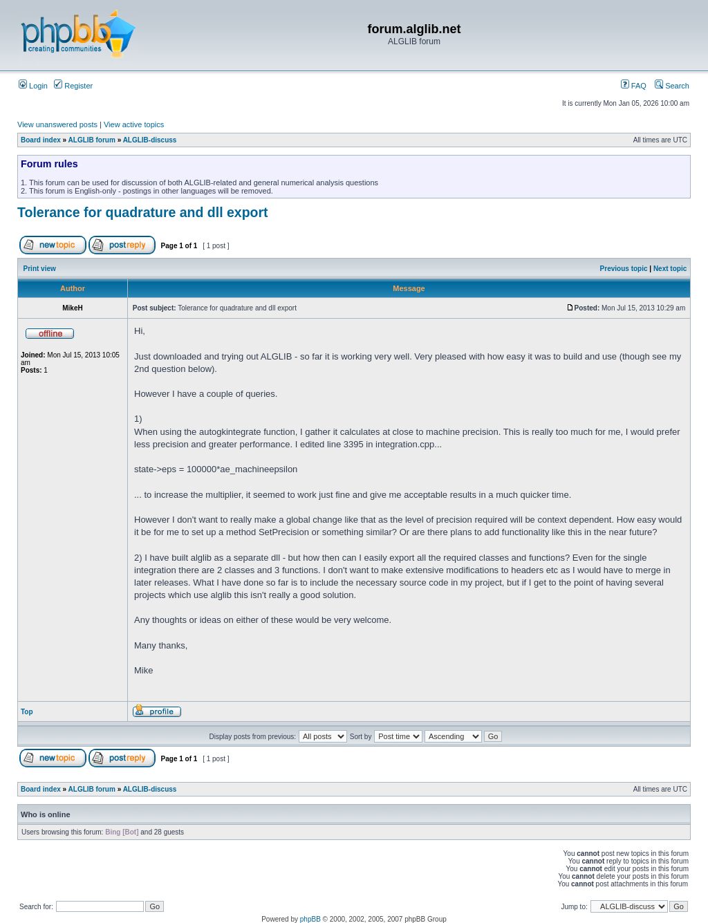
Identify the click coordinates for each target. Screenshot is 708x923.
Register (73, 86)
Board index (41, 140)
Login (33, 86)
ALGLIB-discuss (150, 140)
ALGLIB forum (91, 140)
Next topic (670, 268)
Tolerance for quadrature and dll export (142, 212)
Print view (40, 268)
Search (672, 86)
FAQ (633, 86)
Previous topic (624, 268)
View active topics (134, 124)
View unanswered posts (57, 124)
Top (27, 712)
